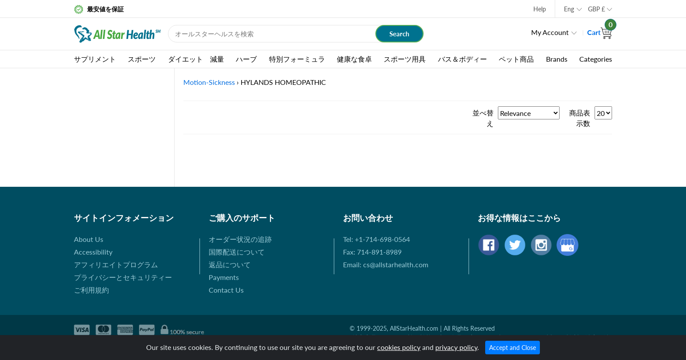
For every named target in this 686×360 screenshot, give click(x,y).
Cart (599, 32)
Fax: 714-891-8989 (372, 252)
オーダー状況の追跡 (240, 239)
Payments (224, 277)
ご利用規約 (91, 290)
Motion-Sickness (209, 82)
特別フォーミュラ (297, 59)
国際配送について (237, 252)
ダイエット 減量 (196, 59)
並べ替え (483, 117)
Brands (556, 59)
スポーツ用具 (405, 59)
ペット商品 (516, 59)
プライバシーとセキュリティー (123, 277)
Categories (595, 59)
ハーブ (246, 59)
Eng (569, 9)
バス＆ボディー (462, 59)
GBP (596, 9)
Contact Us (226, 290)
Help (539, 9)
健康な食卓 (354, 59)
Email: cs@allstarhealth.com (385, 264)
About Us (88, 239)
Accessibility (93, 252)
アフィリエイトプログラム (116, 264)
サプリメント (95, 59)
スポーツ (142, 59)
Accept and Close (512, 347)
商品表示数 (579, 117)
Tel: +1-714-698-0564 (376, 239)
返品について (230, 264)
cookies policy (398, 347)
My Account (550, 32)
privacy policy (456, 347)
